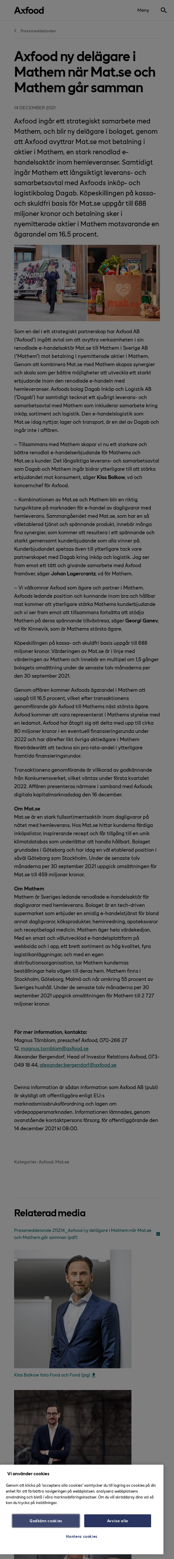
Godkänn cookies (46, 1520)
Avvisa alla (117, 1520)
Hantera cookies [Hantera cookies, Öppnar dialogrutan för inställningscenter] (81, 1536)
